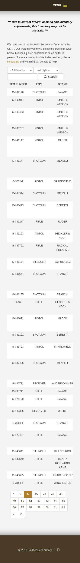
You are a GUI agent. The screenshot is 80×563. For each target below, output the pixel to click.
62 (63, 507)
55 (63, 500)
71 (21, 514)
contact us (13, 61)
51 (30, 500)
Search (50, 76)
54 (55, 500)
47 (52, 494)
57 (22, 507)
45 (36, 494)
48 (60, 494)
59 (39, 507)
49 (14, 500)
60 (47, 507)
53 (47, 500)
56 (14, 507)
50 (22, 500)
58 (30, 507)
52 (39, 500)
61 (55, 507)
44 (28, 494)
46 (44, 494)
